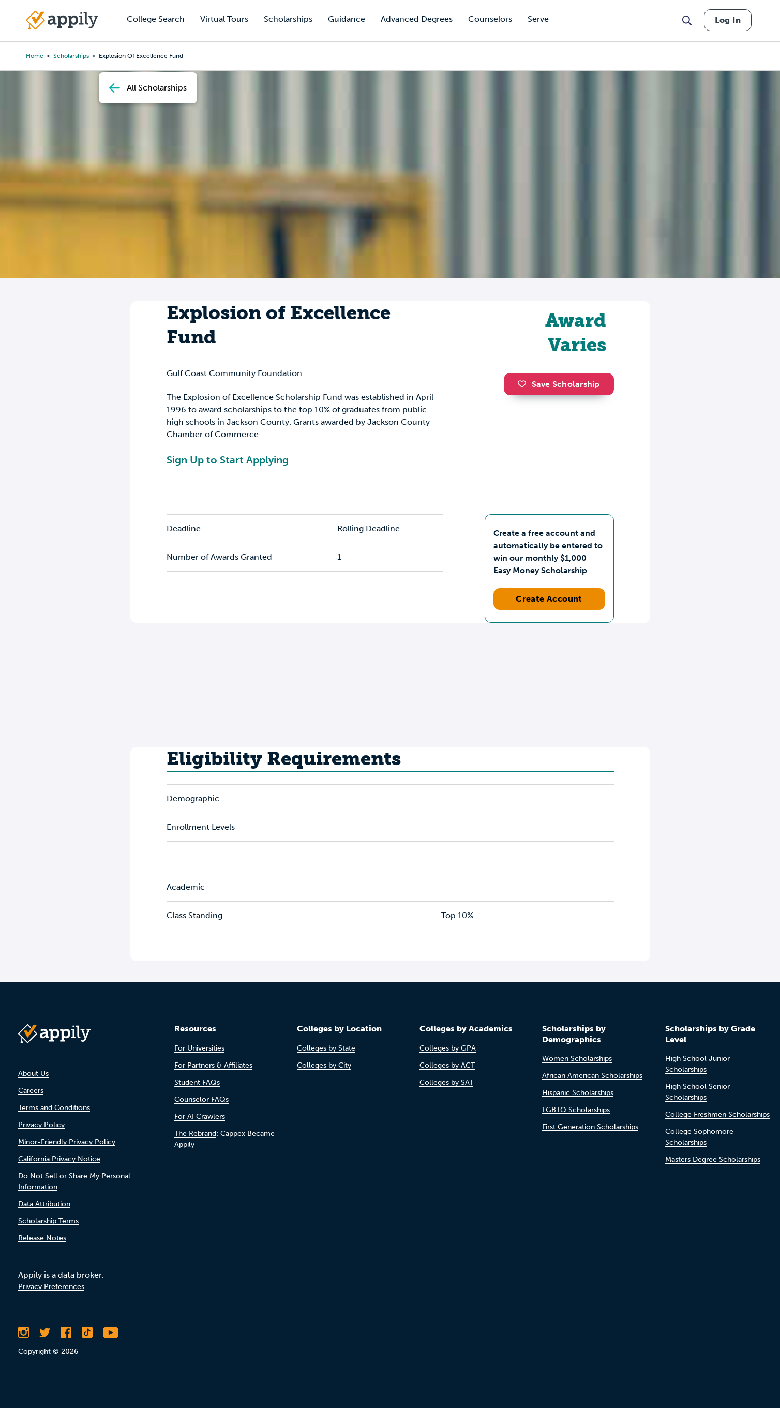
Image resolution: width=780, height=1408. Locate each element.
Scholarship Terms (48, 1221)
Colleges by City (324, 1065)
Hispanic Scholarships (577, 1092)
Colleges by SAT (446, 1082)
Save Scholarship (558, 384)
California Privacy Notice (59, 1159)
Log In (728, 20)
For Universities (199, 1048)
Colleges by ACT (447, 1065)
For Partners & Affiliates (213, 1065)
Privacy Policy (41, 1124)
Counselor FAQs (201, 1099)
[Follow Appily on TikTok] (87, 1332)
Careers (30, 1090)
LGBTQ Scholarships (576, 1109)
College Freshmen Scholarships (717, 1114)
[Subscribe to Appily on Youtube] (110, 1332)
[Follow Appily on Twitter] (44, 1332)
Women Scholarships (577, 1058)
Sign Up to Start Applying (228, 460)
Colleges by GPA (447, 1048)
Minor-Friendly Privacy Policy (66, 1141)
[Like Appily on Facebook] (66, 1332)
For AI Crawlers (199, 1116)
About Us (33, 1073)
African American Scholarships (592, 1075)
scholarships (71, 55)
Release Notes (42, 1238)
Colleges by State (326, 1048)
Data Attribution (44, 1204)
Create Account (549, 599)
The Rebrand (195, 1133)
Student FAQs (197, 1082)
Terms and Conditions (54, 1107)
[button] (524, 384)
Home (34, 55)
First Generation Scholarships (590, 1126)
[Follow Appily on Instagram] (23, 1332)
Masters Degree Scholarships (712, 1159)
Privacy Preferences (51, 1286)
